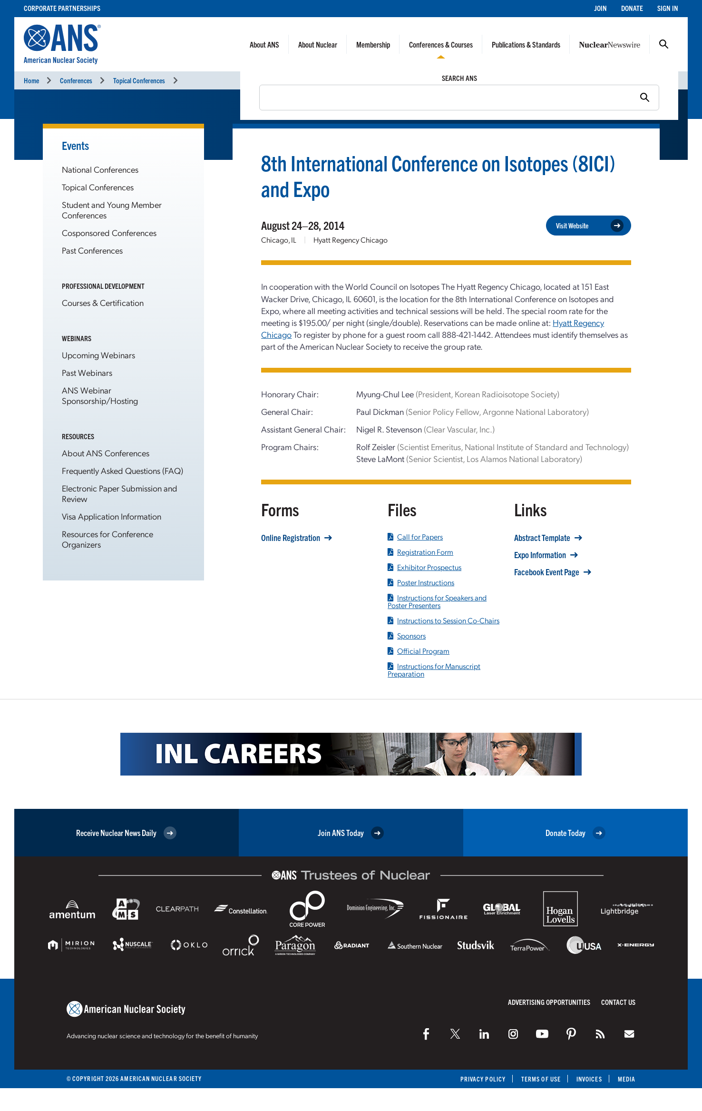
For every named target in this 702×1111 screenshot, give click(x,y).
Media (626, 1079)
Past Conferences (92, 250)
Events (75, 145)
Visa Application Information (111, 516)
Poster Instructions (421, 582)
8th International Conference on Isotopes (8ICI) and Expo (438, 175)
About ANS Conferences (105, 452)
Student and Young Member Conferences (112, 209)
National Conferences (100, 169)
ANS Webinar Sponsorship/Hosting (100, 395)
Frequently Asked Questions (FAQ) (122, 470)
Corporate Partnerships (62, 7)
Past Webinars (87, 372)
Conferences (76, 80)
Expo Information (540, 555)
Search (664, 44)
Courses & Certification (103, 302)
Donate (632, 7)
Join (600, 7)
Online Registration (290, 537)
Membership (373, 44)
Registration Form (420, 552)
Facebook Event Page (546, 572)
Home (31, 80)
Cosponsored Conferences (109, 232)
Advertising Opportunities (549, 1001)
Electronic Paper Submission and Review (119, 493)
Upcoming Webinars (98, 354)
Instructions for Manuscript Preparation (434, 670)
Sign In (667, 7)
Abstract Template (542, 537)
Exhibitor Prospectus (424, 567)
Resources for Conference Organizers (107, 539)
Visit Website (590, 225)
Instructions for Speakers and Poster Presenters (437, 601)
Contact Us (618, 1001)
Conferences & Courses (441, 44)
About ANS (264, 44)
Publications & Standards (526, 44)
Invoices (589, 1079)
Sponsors (407, 635)
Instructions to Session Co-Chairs (443, 620)
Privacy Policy (483, 1079)
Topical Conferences (139, 80)
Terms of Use (541, 1079)
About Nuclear (317, 44)
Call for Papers (415, 537)
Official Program (418, 651)
